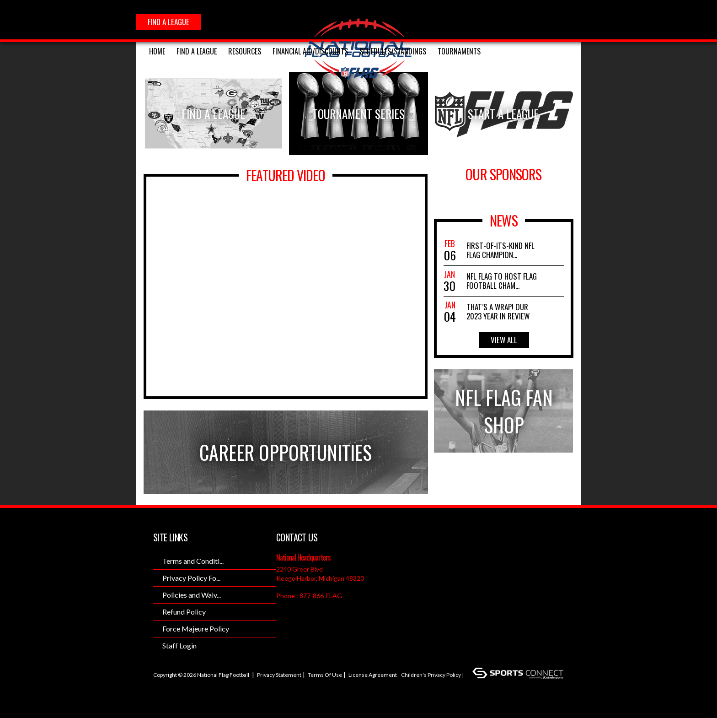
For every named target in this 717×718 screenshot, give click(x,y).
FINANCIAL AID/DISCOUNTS (310, 51)
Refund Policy (184, 611)
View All (504, 340)
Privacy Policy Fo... (191, 577)
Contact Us (296, 537)
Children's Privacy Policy (431, 674)
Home (157, 51)
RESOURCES (244, 51)
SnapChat (553, 21)
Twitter (533, 21)
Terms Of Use (325, 674)
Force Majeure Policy (195, 628)
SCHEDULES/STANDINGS (392, 51)
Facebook (493, 21)
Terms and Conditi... (193, 560)
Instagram (513, 21)
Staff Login (179, 645)
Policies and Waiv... (191, 594)
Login (164, 689)
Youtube (573, 21)
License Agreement (372, 674)
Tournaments (459, 51)
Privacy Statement (279, 674)
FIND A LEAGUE (168, 21)
